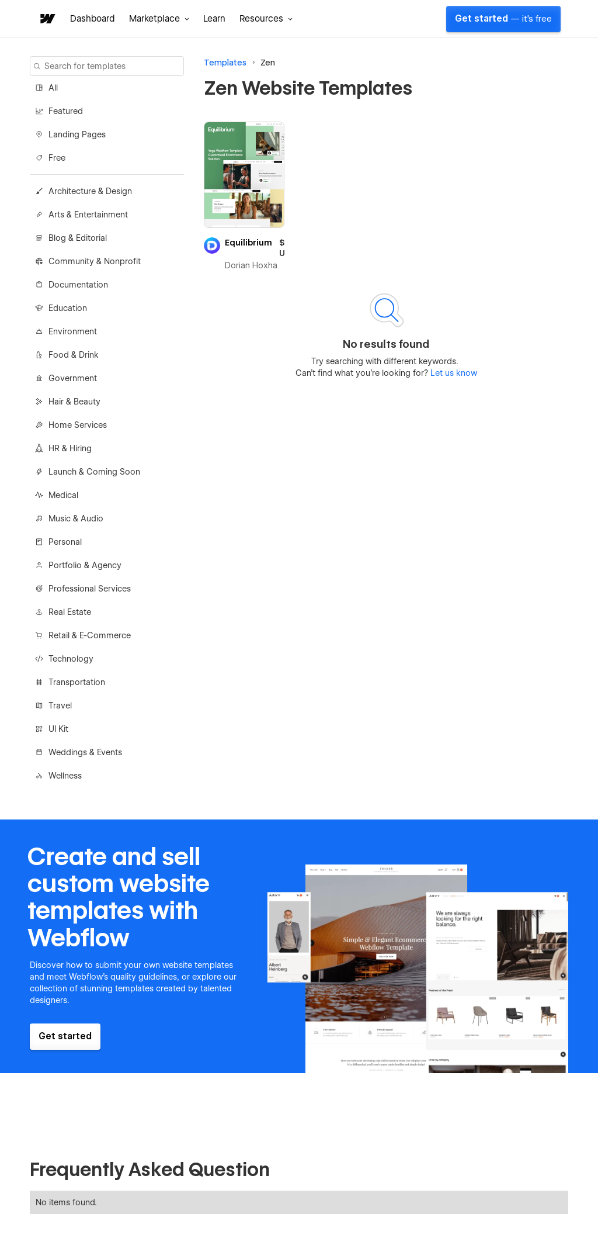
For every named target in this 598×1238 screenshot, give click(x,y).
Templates (225, 62)
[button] (159, 18)
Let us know (452, 373)
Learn (214, 18)
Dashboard (92, 18)
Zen (267, 62)
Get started (503, 18)
